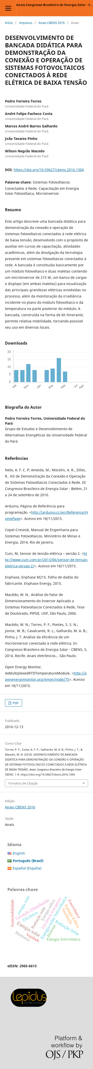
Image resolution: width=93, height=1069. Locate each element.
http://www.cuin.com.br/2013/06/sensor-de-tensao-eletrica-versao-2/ (46, 559)
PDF (15, 703)
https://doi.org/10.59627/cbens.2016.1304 (49, 169)
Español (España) (27, 868)
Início (9, 22)
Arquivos (25, 22)
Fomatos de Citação (23, 783)
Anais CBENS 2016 (51, 22)
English (19, 853)
